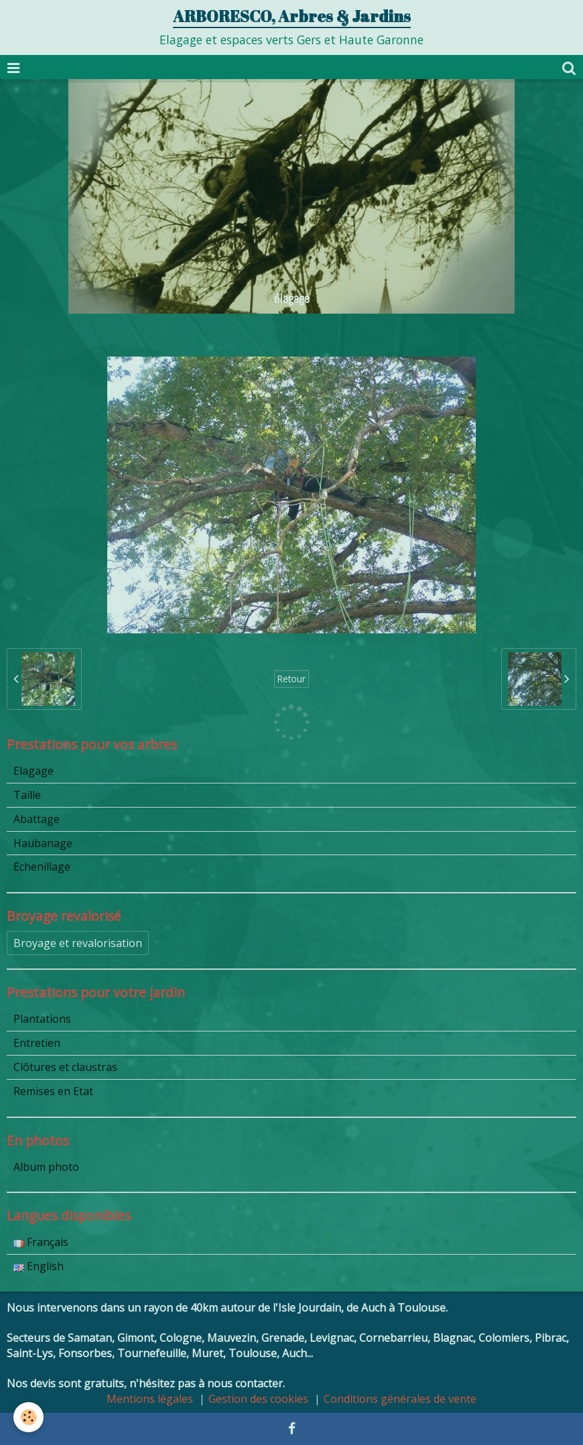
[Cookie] (28, 1417)
